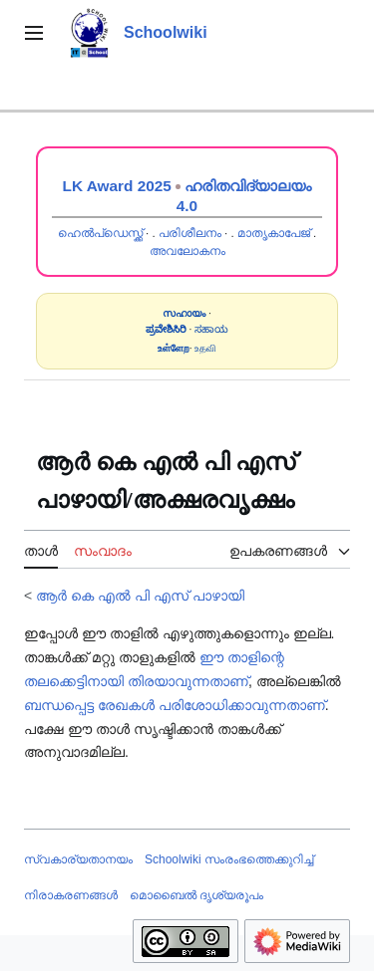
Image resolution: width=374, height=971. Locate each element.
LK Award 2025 (117, 185)
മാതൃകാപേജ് (273, 233)
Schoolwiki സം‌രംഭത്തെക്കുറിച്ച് (229, 859)
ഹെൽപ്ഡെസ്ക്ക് (100, 233)
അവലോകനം (187, 251)
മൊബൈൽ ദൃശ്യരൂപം (196, 895)
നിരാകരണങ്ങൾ (71, 895)
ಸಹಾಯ (211, 329)
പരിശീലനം (190, 233)
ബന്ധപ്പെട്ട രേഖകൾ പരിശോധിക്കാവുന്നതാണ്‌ (174, 705)
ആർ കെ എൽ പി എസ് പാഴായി (139, 596)
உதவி (205, 348)
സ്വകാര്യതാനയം (78, 859)
